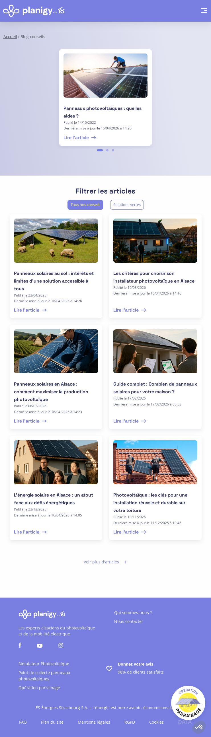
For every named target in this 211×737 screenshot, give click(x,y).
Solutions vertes (127, 204)
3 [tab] (113, 150)
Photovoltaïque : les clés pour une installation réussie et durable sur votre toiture (150, 502)
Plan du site (52, 722)
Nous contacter (128, 621)
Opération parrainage (39, 687)
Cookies (156, 722)
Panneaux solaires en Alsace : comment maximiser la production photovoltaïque (51, 391)
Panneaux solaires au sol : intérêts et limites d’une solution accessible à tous (54, 281)
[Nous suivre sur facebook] (20, 646)
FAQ (23, 722)
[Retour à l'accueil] (34, 11)
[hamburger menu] (201, 11)
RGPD (129, 722)
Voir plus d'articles (106, 562)
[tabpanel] (105, 97)
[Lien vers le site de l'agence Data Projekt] (185, 721)
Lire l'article (80, 137)
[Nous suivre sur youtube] (40, 646)
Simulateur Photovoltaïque (44, 663)
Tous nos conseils (85, 204)
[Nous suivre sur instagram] (60, 646)
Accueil (10, 36)
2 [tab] (107, 150)
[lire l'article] (105, 78)
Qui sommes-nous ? (133, 612)
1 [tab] (100, 150)
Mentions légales (94, 722)
